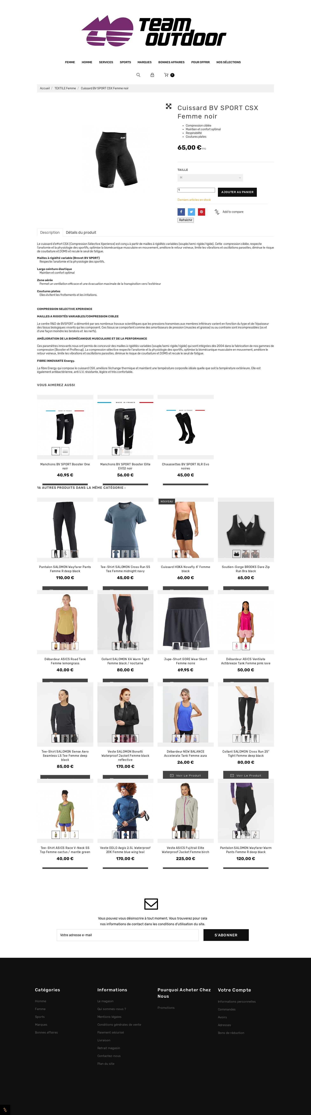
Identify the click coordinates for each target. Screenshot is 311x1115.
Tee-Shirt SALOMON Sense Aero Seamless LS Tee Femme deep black (65, 756)
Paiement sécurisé (110, 1032)
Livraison (104, 1040)
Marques (145, 62)
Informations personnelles (237, 1001)
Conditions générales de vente (119, 1025)
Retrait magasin (108, 1048)
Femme (70, 62)
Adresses (224, 1025)
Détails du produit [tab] (81, 232)
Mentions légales (109, 1017)
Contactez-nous (109, 1056)
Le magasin (105, 1001)
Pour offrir (200, 62)
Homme (87, 62)
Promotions (166, 1008)
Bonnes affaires (171, 62)
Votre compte (234, 990)
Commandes (227, 1009)
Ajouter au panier (237, 192)
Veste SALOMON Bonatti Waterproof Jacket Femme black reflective (125, 756)
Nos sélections (228, 62)
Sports (125, 62)
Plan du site (106, 1064)
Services (106, 62)
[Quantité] (196, 190)
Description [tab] (50, 232)
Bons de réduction (231, 1033)
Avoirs (222, 1017)
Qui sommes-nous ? (111, 1009)
